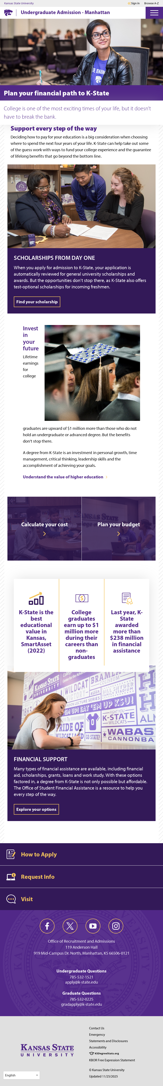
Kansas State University (19, 3)
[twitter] (70, 926)
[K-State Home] (8, 12)
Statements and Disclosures (108, 1041)
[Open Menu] (154, 13)
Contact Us (96, 1028)
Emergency (97, 1035)
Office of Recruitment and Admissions (81, 941)
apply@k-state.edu (81, 982)
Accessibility (98, 1047)
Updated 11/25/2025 (103, 1076)
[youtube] (93, 926)
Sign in (135, 3)
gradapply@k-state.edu (81, 1004)
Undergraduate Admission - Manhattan (65, 12)
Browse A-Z (151, 3)
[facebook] (47, 926)
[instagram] (115, 926)
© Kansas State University (107, 1070)
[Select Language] (21, 1075)
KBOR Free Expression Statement (112, 1060)
